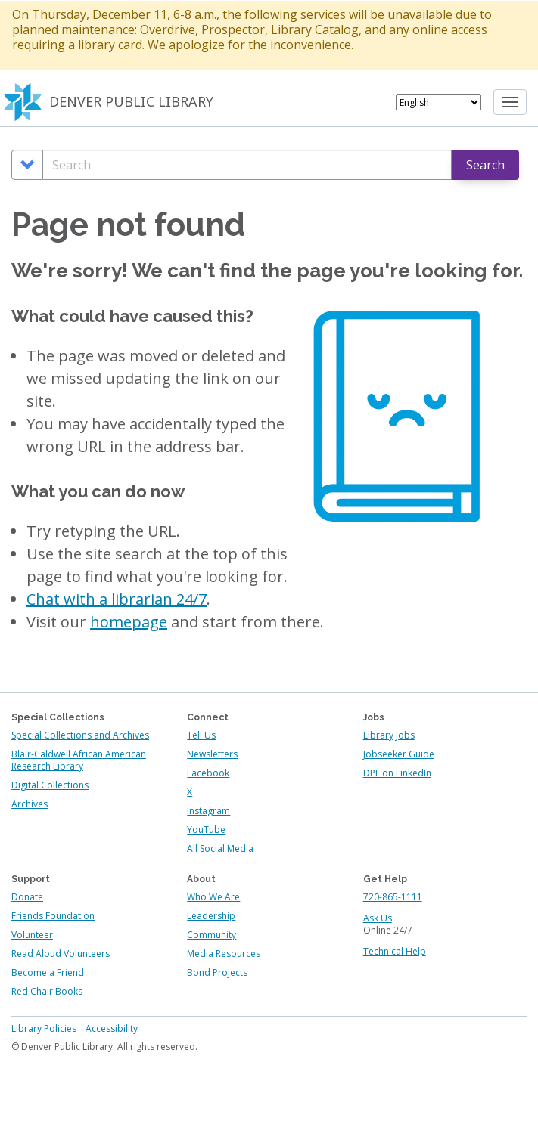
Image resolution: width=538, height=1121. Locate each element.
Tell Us (201, 735)
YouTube (206, 829)
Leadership (211, 915)
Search (485, 164)
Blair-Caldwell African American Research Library (78, 760)
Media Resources (223, 953)
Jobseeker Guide (398, 754)
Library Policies (43, 1028)
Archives (29, 803)
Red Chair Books (46, 991)
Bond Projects (217, 972)
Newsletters (212, 754)
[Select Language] (438, 102)
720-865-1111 (392, 896)
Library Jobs (389, 735)
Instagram (208, 810)
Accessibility (112, 1028)
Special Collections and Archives (80, 735)
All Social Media (220, 848)
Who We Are (213, 896)
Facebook (208, 772)
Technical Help (394, 951)
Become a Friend (47, 972)
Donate (27, 896)
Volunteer (32, 934)
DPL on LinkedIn (397, 772)
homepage (128, 622)
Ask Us (377, 918)
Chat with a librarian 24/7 (116, 599)
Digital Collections (50, 785)
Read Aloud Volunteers (60, 953)
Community (211, 934)
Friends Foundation (53, 915)
